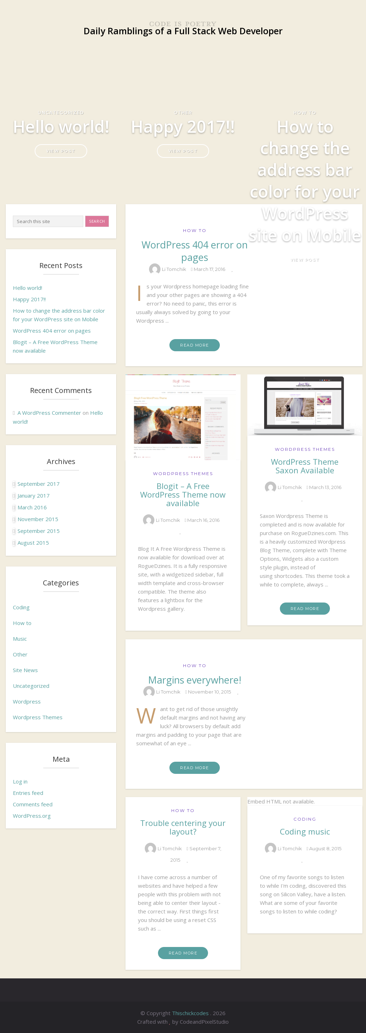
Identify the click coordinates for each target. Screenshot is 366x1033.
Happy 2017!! (183, 126)
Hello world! (61, 126)
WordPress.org (32, 815)
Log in (20, 781)
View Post (61, 150)
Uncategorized (61, 112)
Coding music (305, 831)
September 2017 (39, 483)
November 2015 (38, 519)
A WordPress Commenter (49, 412)
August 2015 (33, 542)
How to (304, 112)
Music (20, 638)
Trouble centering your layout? (183, 827)
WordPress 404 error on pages (52, 330)
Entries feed (28, 792)
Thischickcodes (191, 1013)
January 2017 (34, 495)
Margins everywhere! (194, 680)
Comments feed (33, 804)
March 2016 (32, 507)
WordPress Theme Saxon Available (304, 465)
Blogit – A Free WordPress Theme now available (183, 494)
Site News (25, 670)
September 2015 (39, 530)
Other (183, 112)
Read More (194, 345)
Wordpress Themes (38, 717)
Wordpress (27, 701)
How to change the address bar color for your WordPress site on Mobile (305, 180)
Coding (21, 607)
